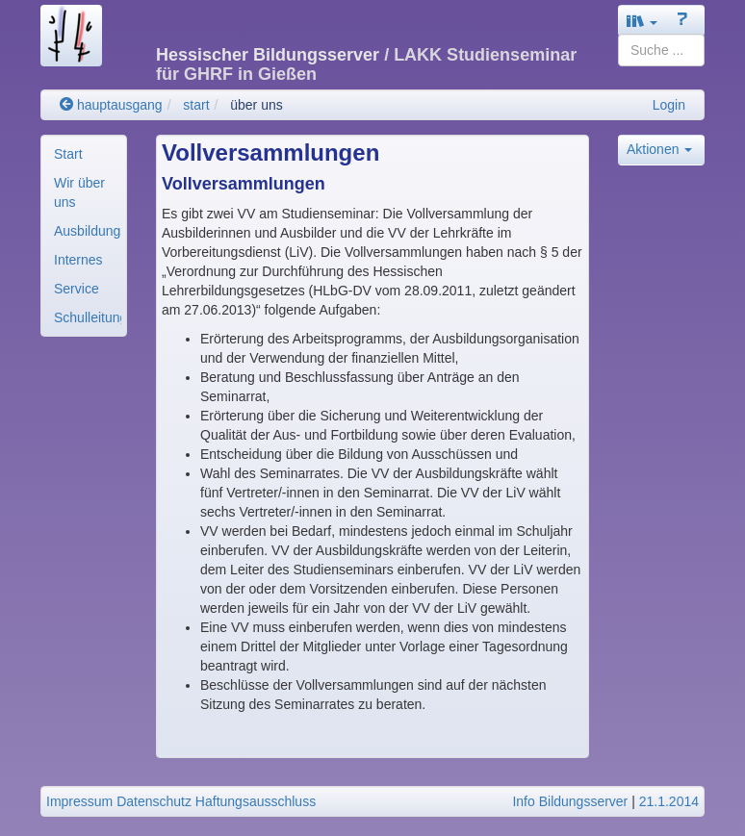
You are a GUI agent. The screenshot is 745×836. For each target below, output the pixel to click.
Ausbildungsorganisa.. (87, 231)
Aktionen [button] (659, 149)
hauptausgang (111, 105)
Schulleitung (87, 317)
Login (669, 105)
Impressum (79, 801)
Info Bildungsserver (570, 801)
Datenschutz (154, 801)
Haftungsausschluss (255, 801)
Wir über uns (79, 192)
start (196, 105)
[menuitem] (83, 153)
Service (76, 288)
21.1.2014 (669, 801)
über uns (256, 105)
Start (68, 154)
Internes (78, 259)
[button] (642, 21)
